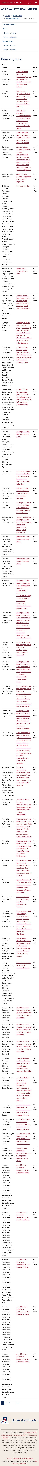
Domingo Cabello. (23, 186)
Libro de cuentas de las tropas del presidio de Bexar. (23, 965)
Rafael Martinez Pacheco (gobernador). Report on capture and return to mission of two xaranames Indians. (23, 79)
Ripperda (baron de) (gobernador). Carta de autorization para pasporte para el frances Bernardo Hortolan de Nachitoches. (23, 848)
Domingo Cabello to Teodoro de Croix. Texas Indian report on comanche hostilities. (23, 493)
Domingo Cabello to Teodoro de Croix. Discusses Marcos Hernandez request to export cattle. (23, 508)
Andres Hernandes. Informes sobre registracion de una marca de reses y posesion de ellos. (23, 1110)
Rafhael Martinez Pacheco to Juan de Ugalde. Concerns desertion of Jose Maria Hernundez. (23, 138)
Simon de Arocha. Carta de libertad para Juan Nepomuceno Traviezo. (22, 902)
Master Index (17, 16)
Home (7, 16)
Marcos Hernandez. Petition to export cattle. (23, 539)
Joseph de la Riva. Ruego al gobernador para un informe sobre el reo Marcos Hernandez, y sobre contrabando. (23, 807)
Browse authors (9, 46)
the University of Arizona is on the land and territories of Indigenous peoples (19, 1435)
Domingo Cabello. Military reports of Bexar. (23, 434)
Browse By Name (12, 18)
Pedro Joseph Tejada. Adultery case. (22, 271)
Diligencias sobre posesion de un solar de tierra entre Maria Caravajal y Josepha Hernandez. (23, 1013)
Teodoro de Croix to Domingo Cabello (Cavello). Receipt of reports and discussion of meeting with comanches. (23, 524)
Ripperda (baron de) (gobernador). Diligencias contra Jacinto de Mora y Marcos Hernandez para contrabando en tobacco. (23, 868)
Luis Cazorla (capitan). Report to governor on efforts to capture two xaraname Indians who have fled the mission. (23, 98)
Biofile (5, 29)
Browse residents (10, 37)
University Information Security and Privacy (19, 1458)
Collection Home (9, 25)
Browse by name (10, 33)
